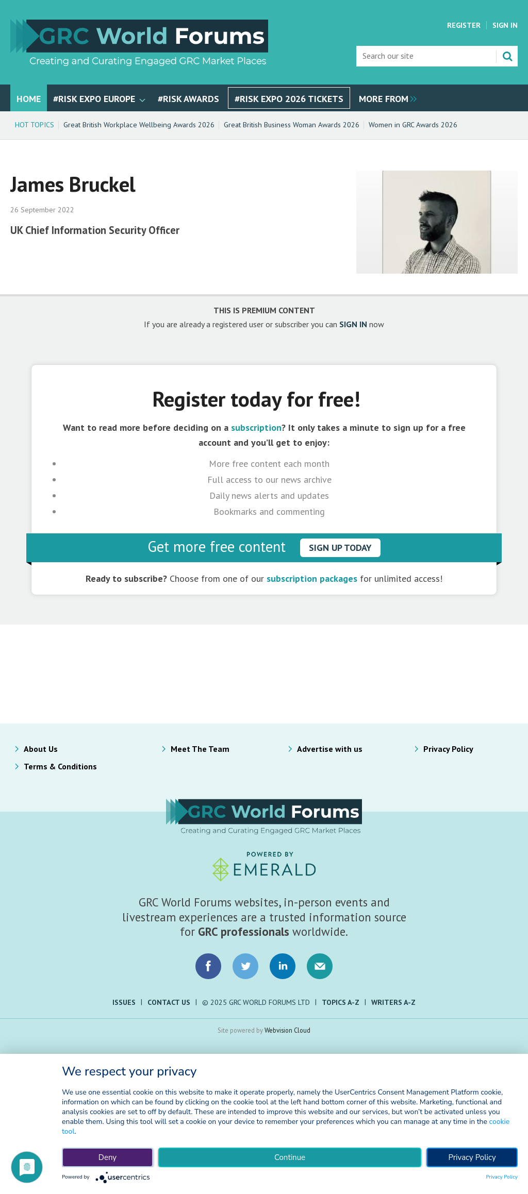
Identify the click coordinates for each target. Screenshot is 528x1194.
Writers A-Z (393, 1002)
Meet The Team (200, 749)
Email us (319, 966)
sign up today (340, 547)
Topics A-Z (340, 1002)
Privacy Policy (448, 749)
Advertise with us (329, 749)
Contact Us (168, 1002)
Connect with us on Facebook (208, 966)
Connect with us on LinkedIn (282, 966)
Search (507, 56)
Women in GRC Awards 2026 (413, 124)
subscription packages (312, 578)
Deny (107, 1157)
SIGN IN (353, 324)
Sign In (505, 25)
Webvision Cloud (287, 1030)
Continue (289, 1157)
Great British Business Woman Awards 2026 (291, 124)
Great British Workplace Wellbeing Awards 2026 (138, 124)
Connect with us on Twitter (245, 966)
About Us (41, 749)
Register (464, 25)
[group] (385, 98)
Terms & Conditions (60, 766)
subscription (256, 427)
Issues (124, 1002)
